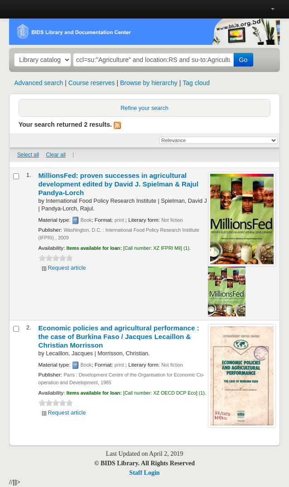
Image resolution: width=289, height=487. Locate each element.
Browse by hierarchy (149, 82)
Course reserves (91, 82)
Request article (67, 268)
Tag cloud (196, 82)
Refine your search (144, 108)
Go (243, 59)
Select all (28, 155)
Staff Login (144, 472)
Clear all (56, 155)
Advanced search (38, 82)
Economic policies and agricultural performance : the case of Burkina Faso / (119, 336)
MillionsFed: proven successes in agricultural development (119, 184)
